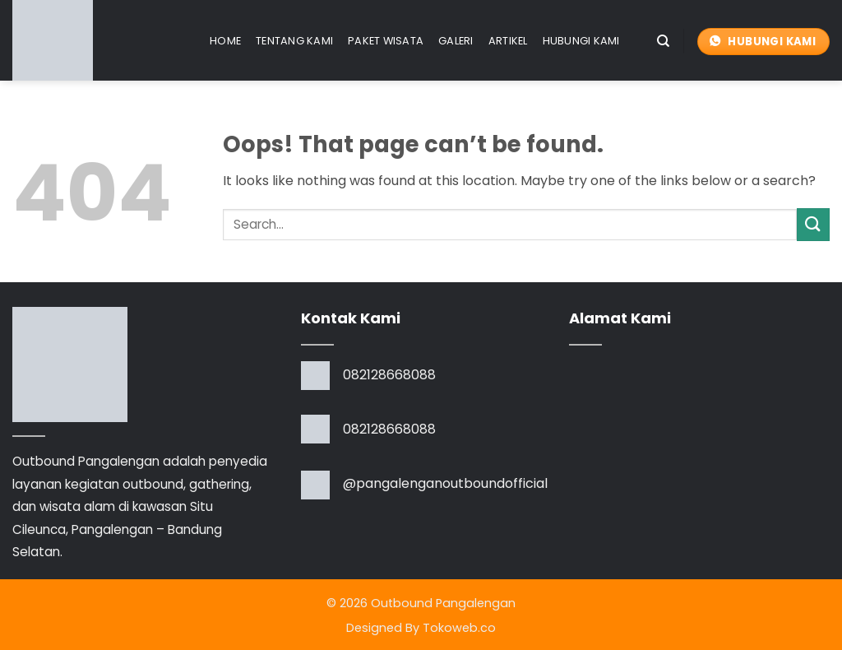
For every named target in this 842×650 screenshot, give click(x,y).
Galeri (456, 41)
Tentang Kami (294, 41)
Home (225, 41)
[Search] (663, 41)
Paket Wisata (385, 41)
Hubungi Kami (581, 41)
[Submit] (813, 224)
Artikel (508, 41)
